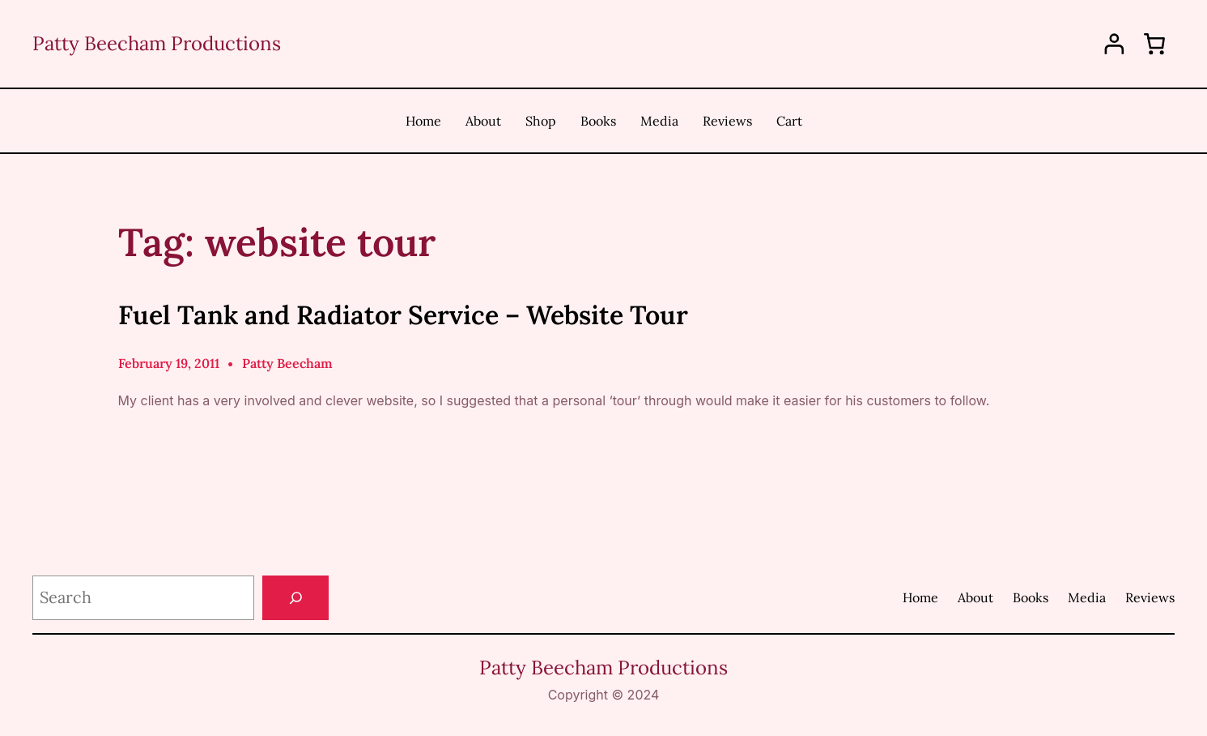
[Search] (295, 598)
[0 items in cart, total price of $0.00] (1154, 43)
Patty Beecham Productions (156, 43)
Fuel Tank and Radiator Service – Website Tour (403, 315)
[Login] (1114, 44)
